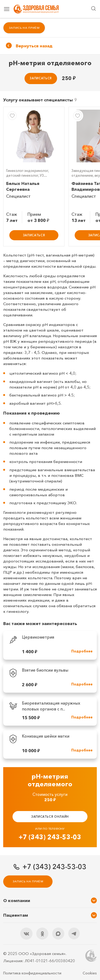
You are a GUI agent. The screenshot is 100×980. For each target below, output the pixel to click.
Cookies (90, 973)
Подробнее (82, 652)
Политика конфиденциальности (32, 973)
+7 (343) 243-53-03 (50, 837)
